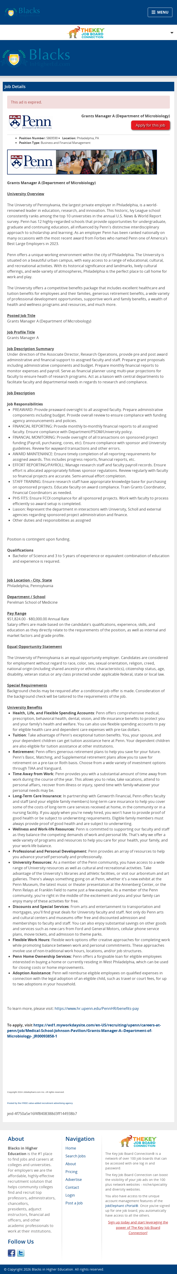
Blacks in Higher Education (52, 1269)
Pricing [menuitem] (71, 1171)
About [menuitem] (70, 1163)
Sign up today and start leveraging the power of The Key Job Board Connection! (138, 1227)
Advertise (73, 1179)
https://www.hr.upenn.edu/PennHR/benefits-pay (97, 1008)
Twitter (20, 1253)
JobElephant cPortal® (121, 1205)
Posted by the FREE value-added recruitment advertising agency (40, 1103)
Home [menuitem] (70, 1148)
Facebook (11, 1253)
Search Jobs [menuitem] (75, 1156)
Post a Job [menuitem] (74, 1203)
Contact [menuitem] (72, 1187)
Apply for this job (150, 125)
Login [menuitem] (70, 1195)
